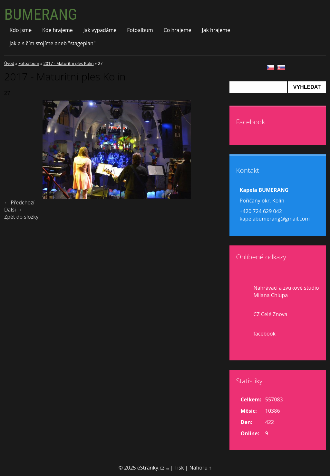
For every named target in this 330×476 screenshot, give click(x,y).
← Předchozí (19, 202)
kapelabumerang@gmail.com (275, 218)
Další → (13, 209)
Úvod (9, 63)
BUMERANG (40, 14)
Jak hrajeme (216, 30)
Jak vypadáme (100, 30)
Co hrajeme (177, 30)
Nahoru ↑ (200, 467)
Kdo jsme (20, 30)
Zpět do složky (21, 216)
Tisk (179, 467)
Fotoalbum (140, 30)
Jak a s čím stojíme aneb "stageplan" (52, 43)
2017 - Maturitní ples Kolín (69, 63)
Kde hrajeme (57, 30)
